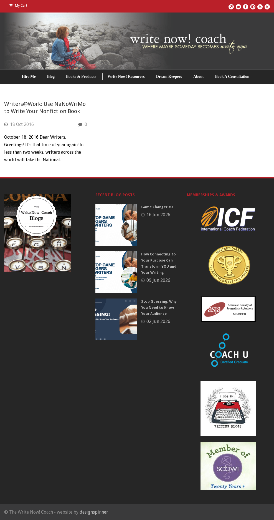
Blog (51, 76)
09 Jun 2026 (158, 280)
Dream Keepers (169, 76)
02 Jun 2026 (158, 321)
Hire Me (29, 76)
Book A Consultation (232, 76)
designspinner (94, 512)
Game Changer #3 (157, 207)
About (198, 76)
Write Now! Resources (126, 76)
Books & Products (81, 76)
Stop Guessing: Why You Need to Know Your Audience (159, 307)
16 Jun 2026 (158, 214)
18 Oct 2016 (22, 124)
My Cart (18, 5)
